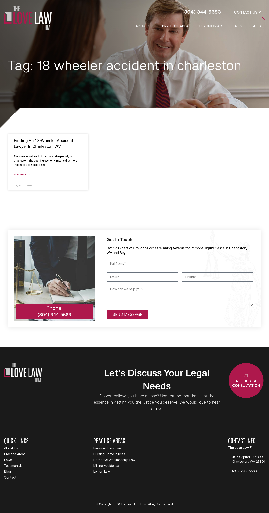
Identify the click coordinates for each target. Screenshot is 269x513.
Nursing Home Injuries (109, 454)
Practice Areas (15, 454)
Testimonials (13, 465)
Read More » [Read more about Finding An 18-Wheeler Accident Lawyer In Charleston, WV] (22, 174)
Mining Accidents (106, 465)
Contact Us (247, 12)
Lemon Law (101, 471)
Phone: (54, 308)
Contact (10, 477)
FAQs (8, 460)
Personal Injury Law (107, 448)
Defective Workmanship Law (114, 460)
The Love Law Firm (28, 18)
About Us (11, 448)
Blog (7, 471)
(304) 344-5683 (201, 12)
